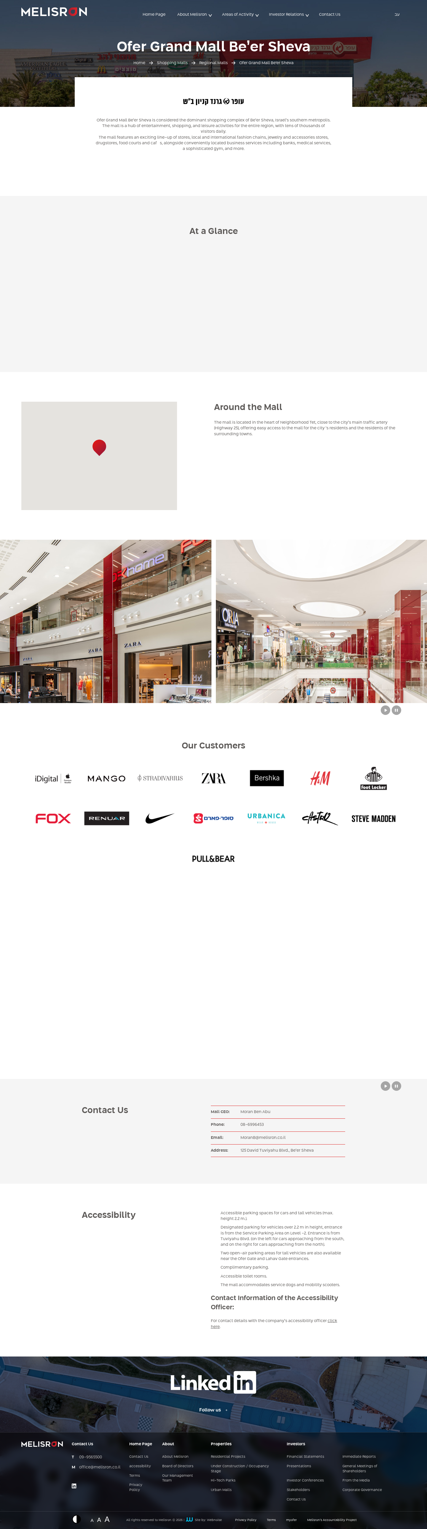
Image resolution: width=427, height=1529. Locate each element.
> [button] (210, 15)
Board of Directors (177, 1466)
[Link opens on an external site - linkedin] (74, 1486)
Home (139, 63)
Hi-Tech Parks (223, 1480)
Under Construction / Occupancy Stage (240, 1469)
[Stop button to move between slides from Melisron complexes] (396, 710)
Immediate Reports (359, 1457)
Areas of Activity (238, 14)
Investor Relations (286, 14)
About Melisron (192, 14)
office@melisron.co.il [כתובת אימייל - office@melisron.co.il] (99, 1467)
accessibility (140, 1466)
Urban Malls (221, 1490)
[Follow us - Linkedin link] (213, 1410)
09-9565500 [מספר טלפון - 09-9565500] (90, 1457)
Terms (134, 1476)
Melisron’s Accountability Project (332, 1520)
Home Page (154, 14)
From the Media (356, 1480)
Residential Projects (228, 1457)
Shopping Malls (172, 63)
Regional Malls (213, 63)
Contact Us (329, 14)
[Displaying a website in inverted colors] (79, 1519)
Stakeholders (298, 1490)
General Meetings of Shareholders (359, 1469)
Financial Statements (305, 1457)
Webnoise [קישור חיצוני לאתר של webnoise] (214, 1520)
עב (397, 14)
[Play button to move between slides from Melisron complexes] (385, 710)
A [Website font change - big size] (107, 1518)
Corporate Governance (362, 1490)
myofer (291, 1520)
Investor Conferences (305, 1480)
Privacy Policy (135, 1487)
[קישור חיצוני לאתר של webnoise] (189, 1520)
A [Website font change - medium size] (99, 1519)
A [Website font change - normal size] (91, 1520)
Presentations (299, 1466)
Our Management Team (177, 1478)
